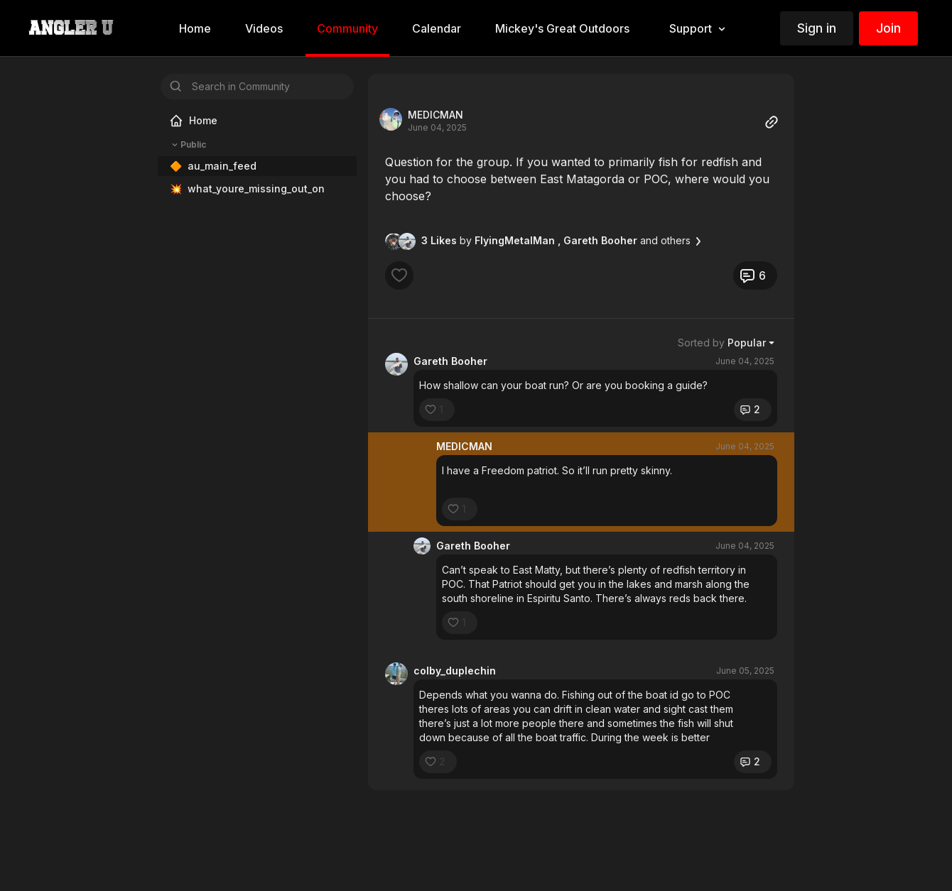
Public (187, 145)
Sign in (816, 28)
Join (888, 28)
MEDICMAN (435, 115)
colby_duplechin (454, 671)
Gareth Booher (450, 361)
